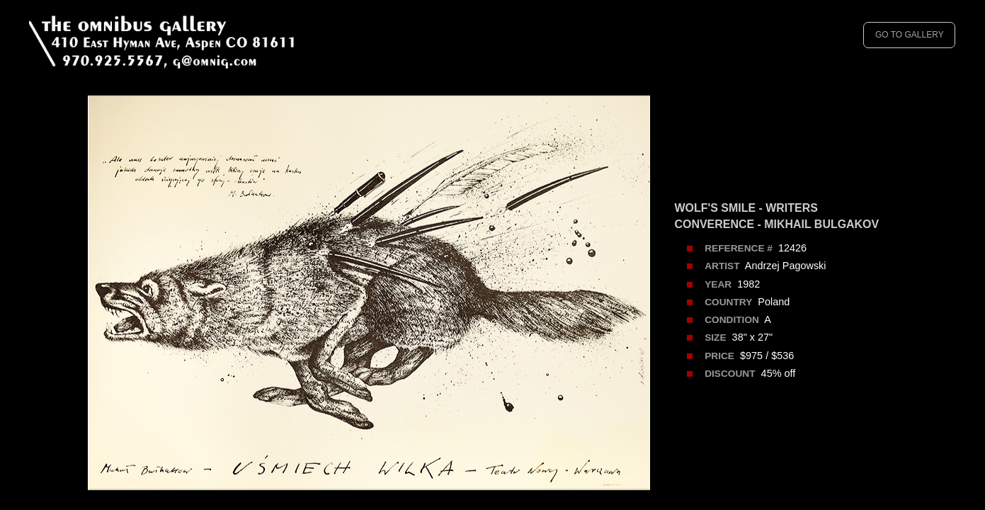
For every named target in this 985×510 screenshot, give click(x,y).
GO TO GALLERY (909, 35)
